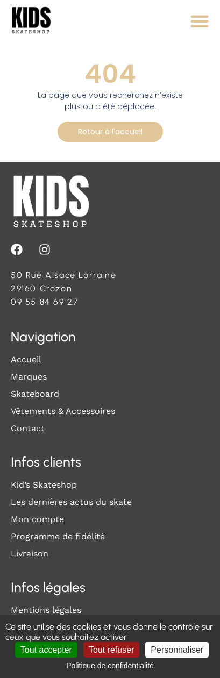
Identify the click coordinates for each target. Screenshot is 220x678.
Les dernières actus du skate (71, 502)
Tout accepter (46, 649)
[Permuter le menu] (199, 21)
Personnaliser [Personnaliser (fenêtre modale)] (177, 649)
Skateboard (35, 394)
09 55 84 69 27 (45, 302)
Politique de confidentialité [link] (110, 665)
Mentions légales (46, 610)
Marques (29, 377)
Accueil (26, 359)
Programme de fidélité (58, 536)
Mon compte (37, 519)
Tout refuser (111, 649)
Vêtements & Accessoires (63, 411)
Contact (28, 428)
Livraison (29, 553)
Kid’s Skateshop (44, 485)
